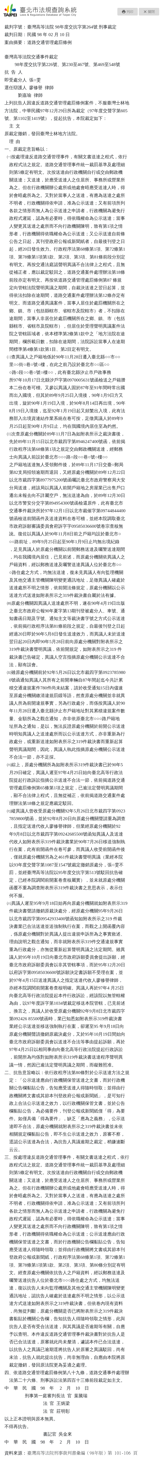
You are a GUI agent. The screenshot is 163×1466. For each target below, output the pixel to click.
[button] (127, 11)
